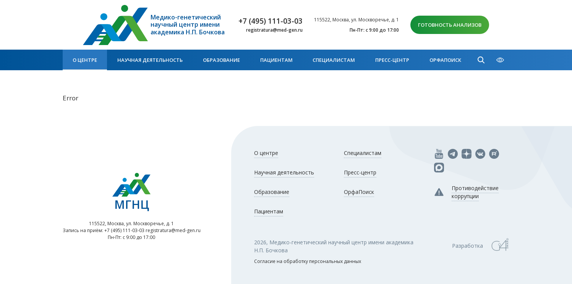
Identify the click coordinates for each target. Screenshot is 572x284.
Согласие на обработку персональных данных (307, 261)
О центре (85, 59)
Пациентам (276, 59)
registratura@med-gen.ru (274, 30)
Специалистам (334, 59)
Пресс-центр (392, 59)
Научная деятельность (150, 59)
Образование (221, 59)
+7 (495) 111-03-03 (270, 21)
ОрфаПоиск (445, 59)
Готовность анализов (449, 24)
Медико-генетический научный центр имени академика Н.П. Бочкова (188, 25)
